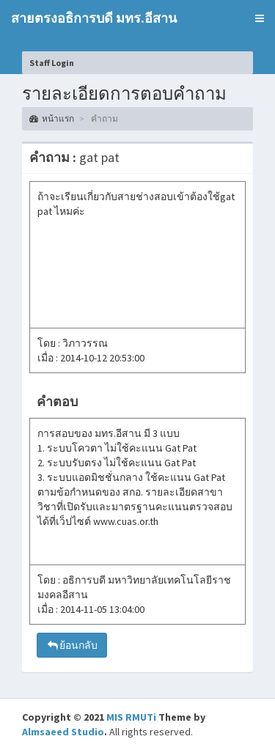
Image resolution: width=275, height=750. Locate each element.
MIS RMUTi (131, 717)
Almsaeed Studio (63, 731)
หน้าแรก (51, 118)
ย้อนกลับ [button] (72, 645)
